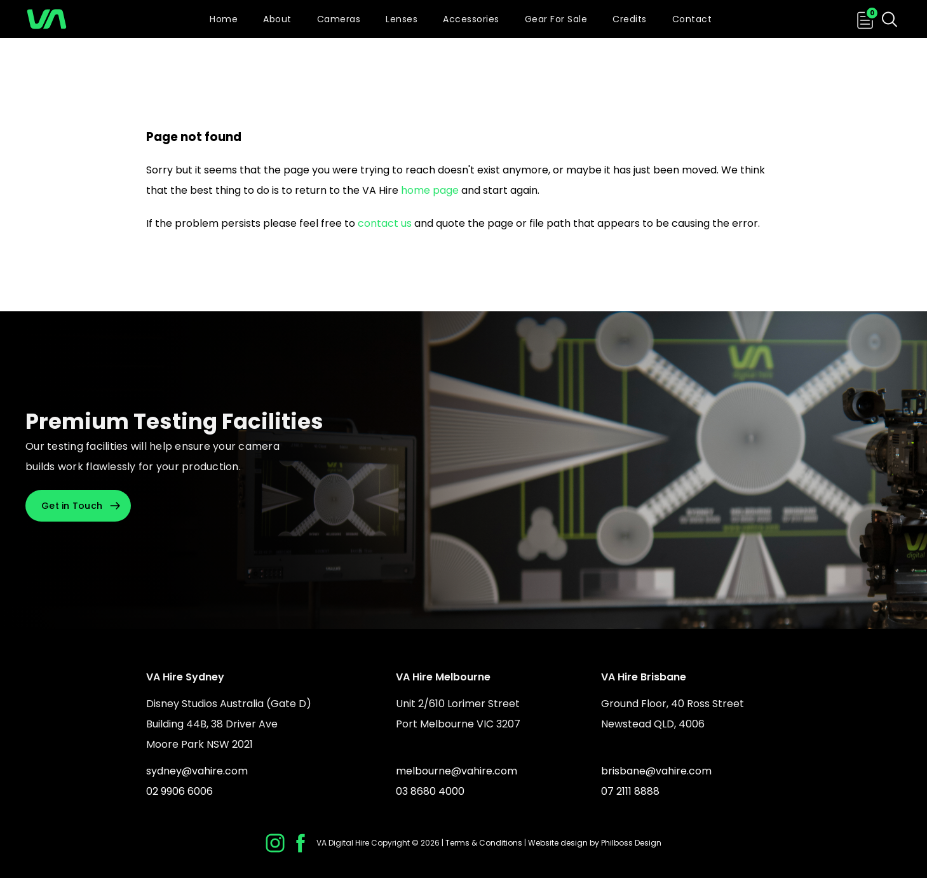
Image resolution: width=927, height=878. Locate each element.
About (277, 19)
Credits (629, 19)
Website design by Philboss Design (594, 842)
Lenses (401, 19)
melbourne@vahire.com (456, 771)
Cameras (339, 19)
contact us (385, 223)
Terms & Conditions (483, 842)
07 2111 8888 (630, 791)
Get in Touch (71, 505)
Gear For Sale (556, 19)
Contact (692, 19)
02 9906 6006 (179, 791)
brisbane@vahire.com (656, 771)
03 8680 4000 (430, 791)
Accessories (471, 19)
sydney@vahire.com (197, 771)
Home (224, 19)
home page (430, 190)
